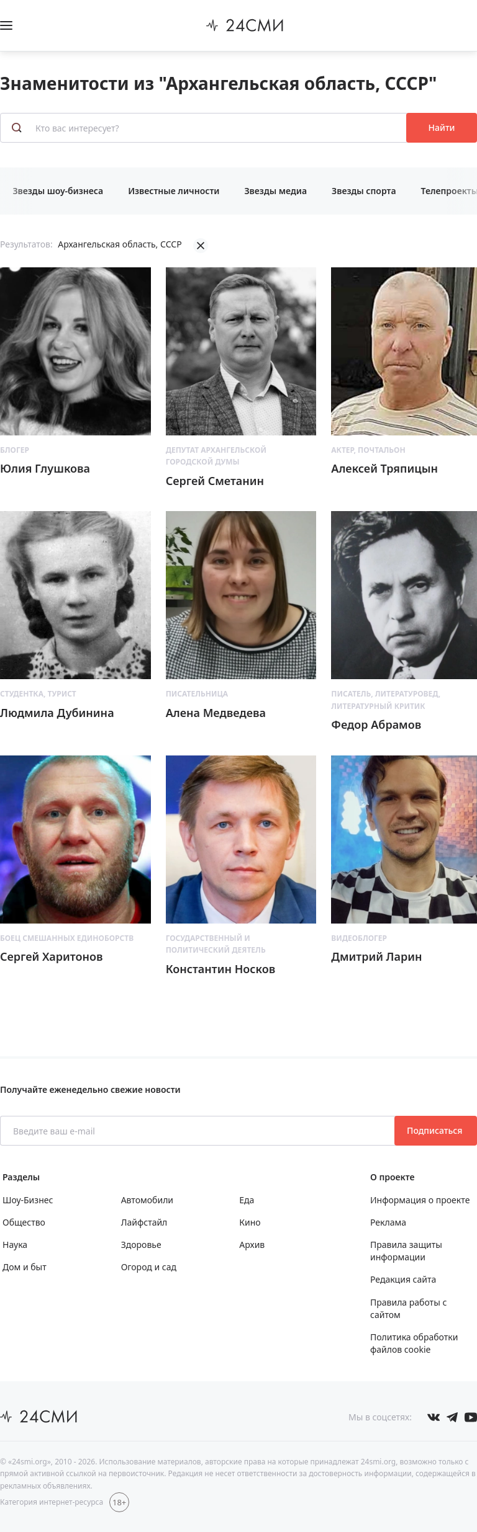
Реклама (388, 1222)
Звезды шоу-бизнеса (57, 191)
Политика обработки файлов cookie (414, 1343)
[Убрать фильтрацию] (200, 245)
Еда (246, 1200)
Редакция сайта (403, 1279)
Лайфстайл (144, 1222)
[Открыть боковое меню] (6, 25)
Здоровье (141, 1244)
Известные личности (173, 191)
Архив (252, 1244)
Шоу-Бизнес (27, 1200)
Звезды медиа (275, 191)
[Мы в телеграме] (452, 1417)
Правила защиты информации (406, 1251)
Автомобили (147, 1200)
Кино (249, 1222)
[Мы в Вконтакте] (433, 1417)
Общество (23, 1222)
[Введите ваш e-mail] (198, 1131)
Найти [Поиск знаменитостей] (442, 127)
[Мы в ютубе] (471, 1417)
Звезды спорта (364, 191)
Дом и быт (24, 1267)
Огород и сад (148, 1267)
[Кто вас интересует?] (204, 128)
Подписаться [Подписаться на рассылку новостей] (436, 1130)
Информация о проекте (420, 1200)
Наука (14, 1244)
